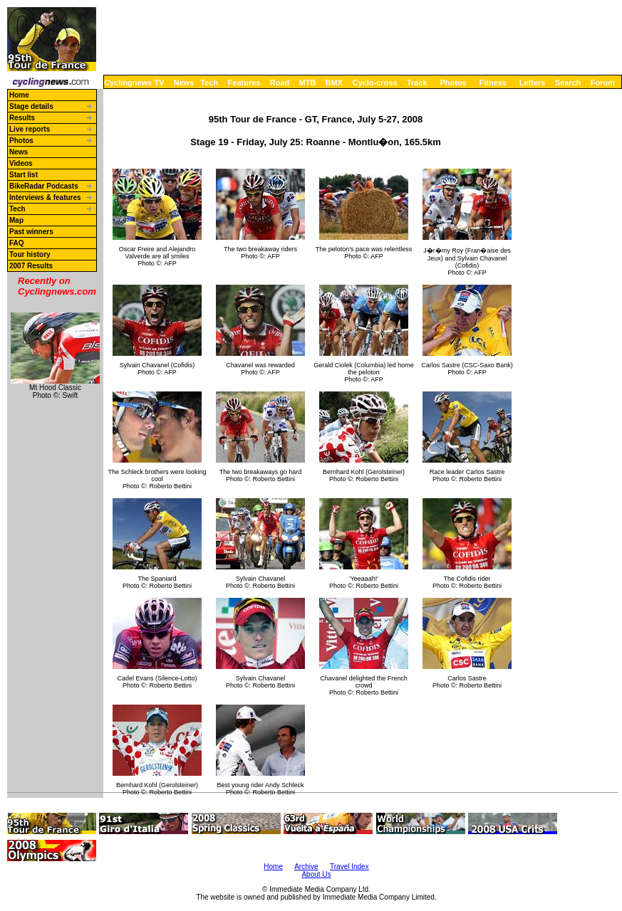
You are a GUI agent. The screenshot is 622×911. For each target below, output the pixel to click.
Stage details (31, 106)
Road (280, 82)
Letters (532, 82)
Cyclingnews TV (134, 82)
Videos (21, 163)
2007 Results (31, 266)
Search (568, 82)
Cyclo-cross (375, 82)
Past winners (31, 232)
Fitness (493, 82)
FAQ (16, 243)
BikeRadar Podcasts (43, 186)
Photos (453, 82)
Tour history (30, 254)
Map (16, 220)
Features (244, 82)
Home (19, 95)
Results (22, 118)
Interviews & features (45, 197)
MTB (307, 82)
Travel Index (349, 866)
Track (417, 82)
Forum (603, 82)
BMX (334, 82)
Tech (209, 82)
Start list (23, 175)
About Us (316, 874)
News (184, 82)
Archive (306, 866)
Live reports (29, 129)
